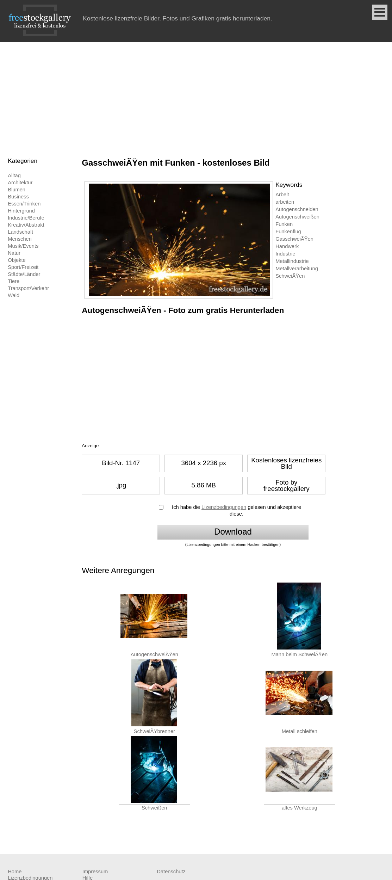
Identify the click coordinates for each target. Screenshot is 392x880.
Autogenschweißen (297, 217)
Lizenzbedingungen (223, 507)
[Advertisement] (196, 95)
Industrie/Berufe (26, 218)
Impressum (95, 871)
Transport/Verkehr (28, 288)
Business (18, 196)
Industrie (285, 254)
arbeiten (284, 202)
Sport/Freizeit (23, 267)
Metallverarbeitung (296, 268)
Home (14, 871)
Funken (284, 224)
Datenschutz (171, 871)
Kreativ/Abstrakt (26, 225)
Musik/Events (23, 246)
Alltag (14, 175)
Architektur (20, 182)
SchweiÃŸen (290, 276)
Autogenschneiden (296, 209)
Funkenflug (288, 231)
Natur (14, 253)
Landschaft (20, 232)
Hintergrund (21, 211)
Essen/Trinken (24, 204)
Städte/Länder (24, 274)
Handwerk (287, 246)
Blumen (16, 189)
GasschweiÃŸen (294, 239)
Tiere (13, 281)
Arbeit (282, 194)
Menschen (20, 239)
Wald (13, 295)
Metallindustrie (292, 261)
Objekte (17, 260)
